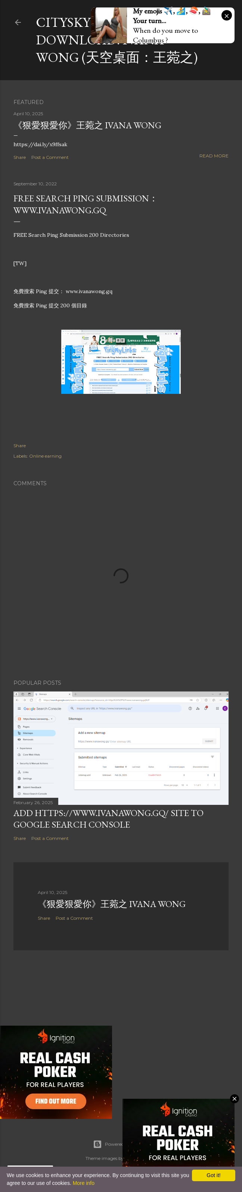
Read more (214, 156)
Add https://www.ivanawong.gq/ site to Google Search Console (108, 818)
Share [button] (19, 157)
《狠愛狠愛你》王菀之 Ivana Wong (87, 125)
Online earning (45, 456)
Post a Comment (50, 157)
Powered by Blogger (121, 1144)
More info (83, 1183)
